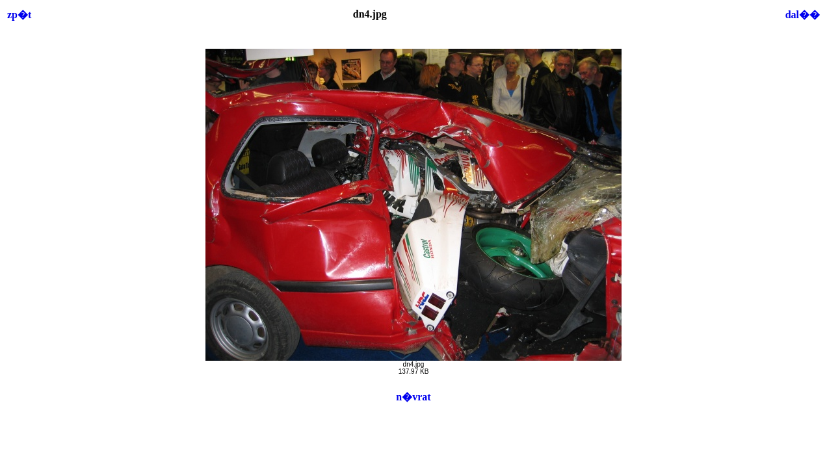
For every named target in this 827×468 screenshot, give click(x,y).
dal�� (802, 14)
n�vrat (413, 396)
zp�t (19, 14)
